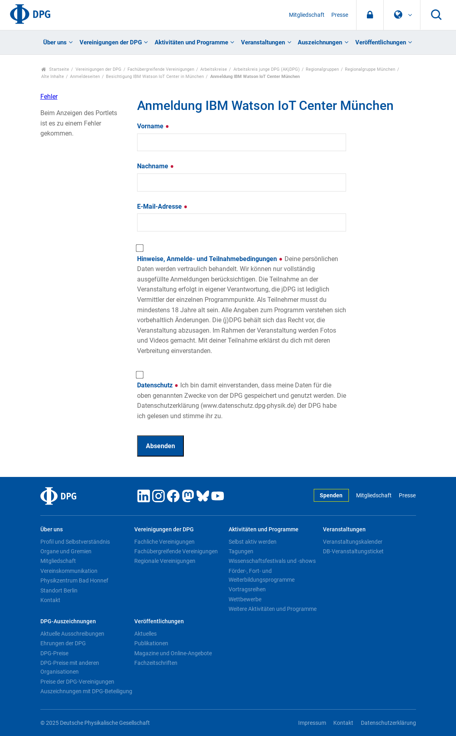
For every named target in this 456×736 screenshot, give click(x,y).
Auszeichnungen (320, 42)
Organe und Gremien (66, 551)
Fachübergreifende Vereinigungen (160, 69)
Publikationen (151, 643)
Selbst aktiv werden (253, 542)
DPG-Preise (54, 653)
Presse (339, 15)
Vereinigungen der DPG (111, 42)
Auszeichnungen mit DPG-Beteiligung (86, 691)
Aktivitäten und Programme (191, 42)
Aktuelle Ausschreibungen (72, 633)
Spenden (331, 495)
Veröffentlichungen (380, 42)
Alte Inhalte (52, 76)
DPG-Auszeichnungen (68, 621)
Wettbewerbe (245, 599)
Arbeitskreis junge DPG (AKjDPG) (266, 69)
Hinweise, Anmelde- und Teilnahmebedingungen (241, 305)
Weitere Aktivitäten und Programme (273, 609)
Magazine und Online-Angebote (173, 653)
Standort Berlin (59, 590)
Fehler (49, 96)
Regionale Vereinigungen (164, 561)
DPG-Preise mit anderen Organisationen (69, 667)
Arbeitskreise (213, 69)
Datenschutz (241, 400)
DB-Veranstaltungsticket (353, 551)
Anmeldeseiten (85, 76)
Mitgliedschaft (307, 15)
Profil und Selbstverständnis (75, 542)
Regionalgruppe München (370, 69)
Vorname (153, 126)
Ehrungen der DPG (63, 643)
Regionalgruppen (322, 69)
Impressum (312, 723)
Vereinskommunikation (69, 571)
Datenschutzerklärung (388, 723)
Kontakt (50, 600)
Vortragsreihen (247, 589)
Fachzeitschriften (155, 663)
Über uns (55, 42)
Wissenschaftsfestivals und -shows (272, 561)
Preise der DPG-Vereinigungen (77, 681)
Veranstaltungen (263, 42)
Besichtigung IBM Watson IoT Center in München (155, 76)
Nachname (155, 166)
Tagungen (241, 551)
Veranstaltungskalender (352, 542)
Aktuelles (145, 633)
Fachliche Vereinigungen (164, 542)
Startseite (55, 69)
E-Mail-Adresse (162, 206)
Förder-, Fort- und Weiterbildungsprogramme (262, 575)
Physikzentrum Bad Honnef (74, 580)
